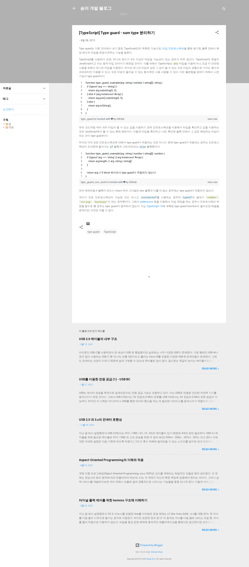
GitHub (124, 14)
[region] (149, 98)
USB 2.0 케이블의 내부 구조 (98, 338)
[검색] (224, 9)
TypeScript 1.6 (155, 205)
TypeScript (110, 230)
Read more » (210, 367)
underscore (146, 201)
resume (152, 14)
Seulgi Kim (151, 558)
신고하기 (8, 109)
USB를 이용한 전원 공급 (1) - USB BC (104, 378)
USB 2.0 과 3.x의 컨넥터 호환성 (100, 418)
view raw (212, 118)
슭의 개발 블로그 (96, 8)
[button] (217, 33)
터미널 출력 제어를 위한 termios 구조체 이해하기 (113, 499)
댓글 (10, 127)
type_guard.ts (89, 118)
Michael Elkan (157, 551)
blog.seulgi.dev (175, 14)
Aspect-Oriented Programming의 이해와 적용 (111, 459)
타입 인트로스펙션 (173, 48)
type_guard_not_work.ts (95, 181)
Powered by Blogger (149, 544)
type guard (93, 230)
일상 (138, 14)
